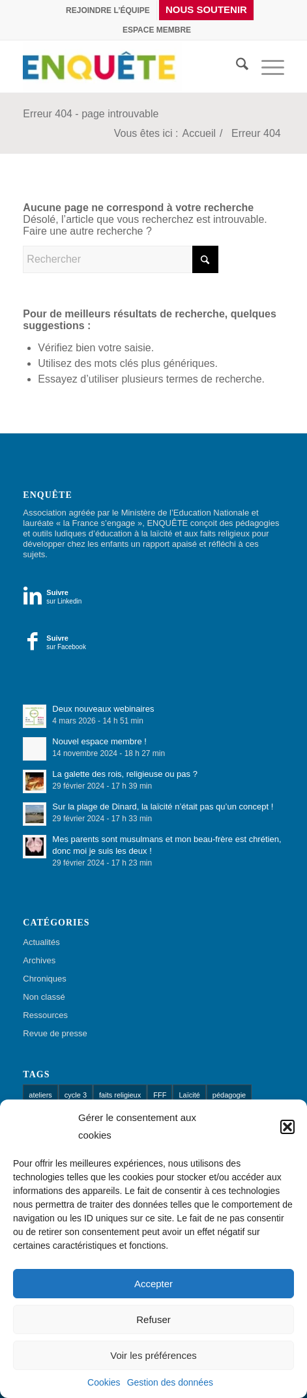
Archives (39, 960)
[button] (287, 1126)
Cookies (104, 1382)
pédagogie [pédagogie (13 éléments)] (229, 1095)
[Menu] (266, 66)
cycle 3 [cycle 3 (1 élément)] (76, 1095)
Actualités (41, 942)
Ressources (45, 1015)
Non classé (44, 997)
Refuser (153, 1319)
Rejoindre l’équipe (108, 10)
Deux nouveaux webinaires (103, 709)
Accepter (153, 1283)
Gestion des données (170, 1382)
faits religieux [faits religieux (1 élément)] (120, 1095)
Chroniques (44, 978)
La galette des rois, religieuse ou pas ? (124, 774)
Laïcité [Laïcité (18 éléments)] (189, 1095)
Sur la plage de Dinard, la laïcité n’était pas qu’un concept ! (162, 806)
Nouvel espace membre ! (99, 741)
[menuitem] (108, 10)
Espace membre (157, 30)
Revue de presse (55, 1033)
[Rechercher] (235, 66)
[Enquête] (110, 66)
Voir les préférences (153, 1355)
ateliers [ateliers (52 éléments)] (40, 1095)
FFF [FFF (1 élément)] (159, 1095)
